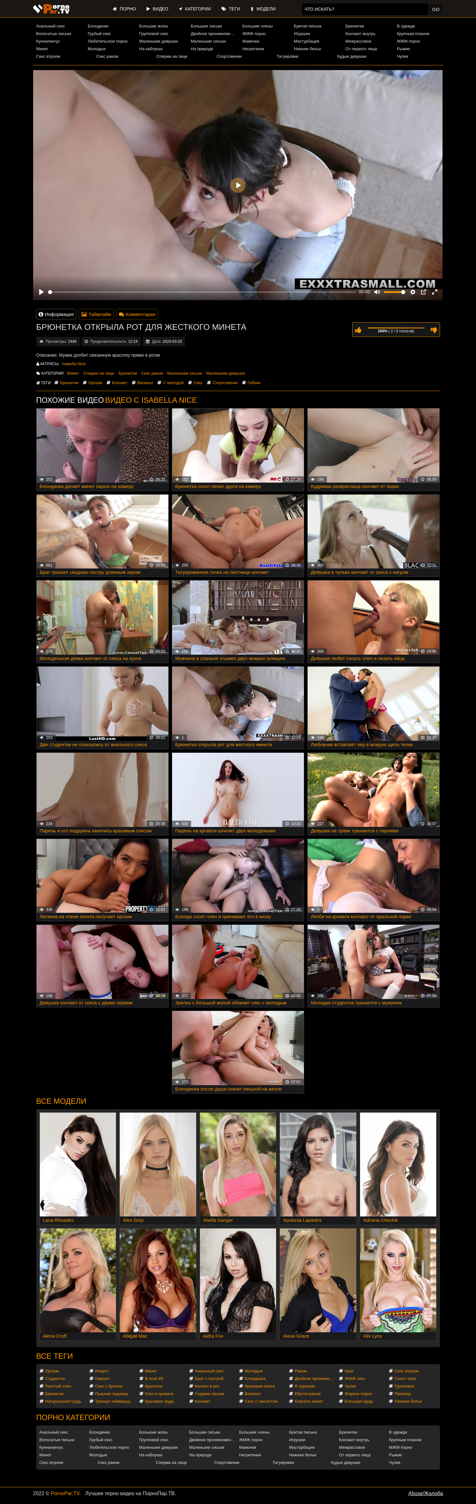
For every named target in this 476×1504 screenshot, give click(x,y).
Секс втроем (48, 56)
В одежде (406, 26)
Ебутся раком (308, 1393)
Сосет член (405, 1378)
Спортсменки (229, 56)
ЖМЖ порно (254, 33)
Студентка (55, 1378)
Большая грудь (359, 1401)
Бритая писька (308, 26)
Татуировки (287, 56)
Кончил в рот (207, 1386)
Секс (198, 382)
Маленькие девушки (158, 41)
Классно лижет (309, 1401)
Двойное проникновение (214, 33)
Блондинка (255, 1378)
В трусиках (305, 1386)
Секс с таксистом (261, 1401)
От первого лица (361, 48)
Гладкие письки (209, 1393)
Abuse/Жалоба (425, 1493)
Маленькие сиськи (208, 41)
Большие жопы (153, 26)
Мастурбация (306, 41)
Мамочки (250, 41)
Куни (349, 1371)
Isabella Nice (74, 363)
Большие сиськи (206, 26)
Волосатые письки (53, 33)
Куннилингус (48, 41)
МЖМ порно (408, 41)
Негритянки (253, 48)
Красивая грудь (159, 1401)
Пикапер (403, 1393)
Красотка (153, 1386)
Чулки (402, 56)
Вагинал (145, 382)
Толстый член (58, 1386)
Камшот (102, 1378)
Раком (300, 1371)
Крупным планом (413, 33)
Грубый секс (99, 33)
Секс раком (107, 56)
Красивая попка (260, 1386)
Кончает (120, 382)
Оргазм (95, 382)
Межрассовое (359, 41)
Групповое (404, 1386)
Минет (42, 48)
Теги (230, 8)
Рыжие (403, 48)
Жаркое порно (358, 1393)
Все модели (61, 1101)
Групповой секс (153, 33)
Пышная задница (111, 1393)
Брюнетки (355, 26)
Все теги (54, 1356)
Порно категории (73, 1417)
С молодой (173, 382)
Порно (124, 8)
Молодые (97, 48)
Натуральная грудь (63, 1401)
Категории (195, 8)
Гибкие (254, 382)
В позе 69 (154, 1378)
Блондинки (98, 26)
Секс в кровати (159, 1393)
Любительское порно (108, 41)
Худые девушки (351, 56)
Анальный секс (50, 26)
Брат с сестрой (209, 1378)
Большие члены (257, 26)
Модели (262, 8)
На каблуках (151, 48)
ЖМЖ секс (355, 1378)
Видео (157, 8)
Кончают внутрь (361, 33)
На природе (202, 48)
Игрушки (302, 33)
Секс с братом (108, 1386)
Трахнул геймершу (112, 1401)
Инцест (102, 1371)
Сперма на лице (171, 56)
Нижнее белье (307, 48)
